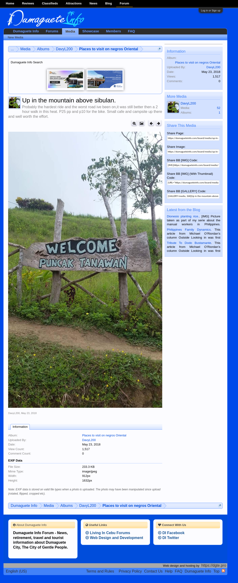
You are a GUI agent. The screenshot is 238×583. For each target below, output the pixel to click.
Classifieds (50, 3)
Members (113, 31)
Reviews (28, 3)
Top (216, 571)
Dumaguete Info (26, 31)
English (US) (16, 571)
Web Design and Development (114, 538)
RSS (223, 570)
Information (20, 426)
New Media (15, 37)
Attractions (74, 3)
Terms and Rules (100, 571)
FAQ (131, 31)
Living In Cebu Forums (108, 533)
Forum (124, 3)
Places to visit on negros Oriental (104, 435)
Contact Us (153, 571)
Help (168, 571)
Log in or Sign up (210, 10)
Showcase (90, 31)
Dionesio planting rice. (183, 216)
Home (10, 3)
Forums (52, 31)
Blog (108, 3)
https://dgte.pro (213, 565)
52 (218, 108)
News (93, 3)
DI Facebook (171, 533)
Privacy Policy (130, 571)
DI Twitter (168, 538)
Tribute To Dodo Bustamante (189, 243)
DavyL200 (14, 413)
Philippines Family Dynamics (189, 229)
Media (70, 31)
